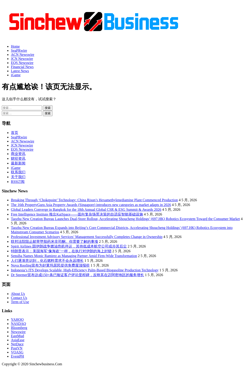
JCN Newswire (22, 59)
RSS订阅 (18, 182)
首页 (14, 133)
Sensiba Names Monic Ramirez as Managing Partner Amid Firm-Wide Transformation (74, 256)
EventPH (17, 356)
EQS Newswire (22, 63)
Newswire (18, 332)
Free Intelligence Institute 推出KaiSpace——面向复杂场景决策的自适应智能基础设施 (77, 214)
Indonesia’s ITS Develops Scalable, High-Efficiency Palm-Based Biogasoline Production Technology (84, 270)
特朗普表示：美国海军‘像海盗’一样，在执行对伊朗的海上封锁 (61, 251)
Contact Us (19, 298)
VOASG (17, 352)
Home (15, 46)
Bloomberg (19, 328)
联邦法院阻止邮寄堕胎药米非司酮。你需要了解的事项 (54, 241)
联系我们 (18, 172)
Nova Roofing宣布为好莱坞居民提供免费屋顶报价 (50, 265)
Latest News (20, 71)
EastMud (17, 336)
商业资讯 (18, 154)
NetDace (17, 344)
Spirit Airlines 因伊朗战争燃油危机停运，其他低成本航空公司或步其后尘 (69, 246)
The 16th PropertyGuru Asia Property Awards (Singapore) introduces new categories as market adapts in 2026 (91, 205)
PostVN (16, 348)
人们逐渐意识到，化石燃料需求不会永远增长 (47, 261)
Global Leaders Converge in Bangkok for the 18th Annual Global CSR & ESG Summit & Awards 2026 (86, 209)
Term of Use (20, 302)
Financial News (22, 67)
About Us (18, 294)
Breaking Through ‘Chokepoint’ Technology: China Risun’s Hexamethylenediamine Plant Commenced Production (94, 200)
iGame (16, 75)
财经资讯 (18, 158)
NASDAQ (18, 324)
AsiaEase (18, 340)
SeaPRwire (19, 50)
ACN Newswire (22, 54)
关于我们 (18, 177)
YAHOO (17, 319)
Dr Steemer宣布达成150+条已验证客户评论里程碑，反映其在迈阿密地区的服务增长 (77, 275)
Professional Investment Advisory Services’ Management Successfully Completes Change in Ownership (87, 237)
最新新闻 (18, 163)
